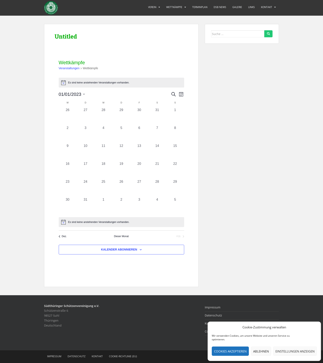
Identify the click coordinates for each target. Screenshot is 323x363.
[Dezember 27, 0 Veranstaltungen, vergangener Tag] (86, 116)
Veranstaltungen (69, 68)
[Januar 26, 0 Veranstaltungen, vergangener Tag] (121, 188)
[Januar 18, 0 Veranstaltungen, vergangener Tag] (103, 170)
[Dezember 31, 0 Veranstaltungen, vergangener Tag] (157, 116)
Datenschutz (213, 315)
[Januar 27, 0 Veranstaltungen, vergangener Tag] (139, 188)
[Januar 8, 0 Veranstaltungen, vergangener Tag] (175, 134)
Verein (152, 7)
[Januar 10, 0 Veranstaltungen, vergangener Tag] (86, 152)
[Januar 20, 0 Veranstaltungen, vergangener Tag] (139, 170)
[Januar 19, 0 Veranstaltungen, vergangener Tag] (121, 170)
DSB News (220, 7)
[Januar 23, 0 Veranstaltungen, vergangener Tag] (68, 188)
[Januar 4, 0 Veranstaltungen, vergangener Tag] (103, 134)
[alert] (121, 222)
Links (251, 7)
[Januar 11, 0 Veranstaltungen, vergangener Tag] (103, 152)
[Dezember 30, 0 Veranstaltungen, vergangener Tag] (139, 116)
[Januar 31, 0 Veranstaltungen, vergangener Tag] (86, 206)
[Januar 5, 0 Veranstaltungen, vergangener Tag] (121, 134)
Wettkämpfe (174, 7)
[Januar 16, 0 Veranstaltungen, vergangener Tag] (68, 170)
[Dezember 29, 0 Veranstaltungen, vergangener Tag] (121, 116)
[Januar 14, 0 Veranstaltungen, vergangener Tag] (157, 152)
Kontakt (266, 7)
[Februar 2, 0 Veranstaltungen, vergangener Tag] (121, 206)
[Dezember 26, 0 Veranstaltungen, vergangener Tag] (68, 116)
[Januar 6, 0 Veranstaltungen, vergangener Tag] (139, 134)
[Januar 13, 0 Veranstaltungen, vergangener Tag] (139, 152)
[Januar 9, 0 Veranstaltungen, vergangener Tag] (68, 152)
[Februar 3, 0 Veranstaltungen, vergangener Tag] (139, 206)
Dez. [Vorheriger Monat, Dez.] (63, 236)
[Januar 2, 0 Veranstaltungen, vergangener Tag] (68, 134)
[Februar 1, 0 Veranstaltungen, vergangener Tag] (103, 206)
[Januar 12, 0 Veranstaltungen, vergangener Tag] (121, 152)
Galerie (237, 7)
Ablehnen (261, 351)
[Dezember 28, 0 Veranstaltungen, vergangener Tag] (103, 116)
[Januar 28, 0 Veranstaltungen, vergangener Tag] (157, 188)
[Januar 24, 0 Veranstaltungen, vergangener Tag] (86, 188)
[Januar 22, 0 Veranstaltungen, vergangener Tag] (175, 170)
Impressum (212, 307)
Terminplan (199, 7)
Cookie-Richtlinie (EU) (123, 356)
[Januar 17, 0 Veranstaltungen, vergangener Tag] (86, 170)
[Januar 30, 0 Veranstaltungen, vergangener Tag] (68, 206)
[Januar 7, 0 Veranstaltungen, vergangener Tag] (157, 134)
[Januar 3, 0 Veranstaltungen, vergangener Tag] (86, 134)
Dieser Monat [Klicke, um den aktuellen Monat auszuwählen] (121, 236)
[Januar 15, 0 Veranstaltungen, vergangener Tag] (175, 152)
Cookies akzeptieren (230, 351)
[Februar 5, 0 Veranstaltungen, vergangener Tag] (175, 206)
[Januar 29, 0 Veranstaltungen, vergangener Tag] (175, 188)
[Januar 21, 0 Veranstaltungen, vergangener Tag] (157, 170)
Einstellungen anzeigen (295, 351)
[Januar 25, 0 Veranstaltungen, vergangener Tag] (103, 188)
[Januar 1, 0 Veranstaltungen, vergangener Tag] (175, 116)
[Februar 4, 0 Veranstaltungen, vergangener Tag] (157, 206)
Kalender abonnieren (119, 249)
